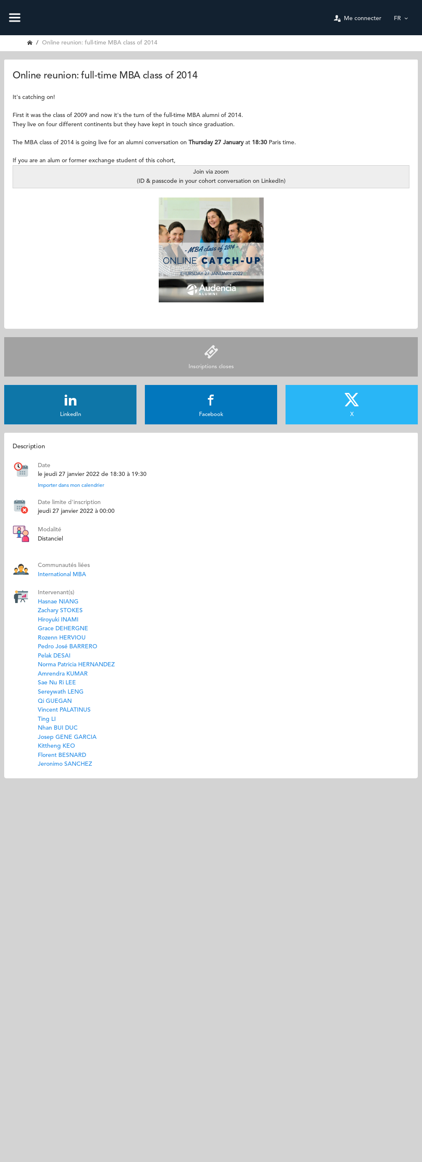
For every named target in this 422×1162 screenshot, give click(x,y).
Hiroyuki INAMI (58, 620)
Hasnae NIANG (58, 602)
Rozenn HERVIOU (62, 638)
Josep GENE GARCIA (67, 737)
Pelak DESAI (54, 656)
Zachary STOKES (60, 610)
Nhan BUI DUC (58, 728)
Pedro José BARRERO (67, 647)
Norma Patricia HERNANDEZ (76, 665)
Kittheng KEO (56, 746)
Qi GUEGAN (55, 701)
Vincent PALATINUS (64, 710)
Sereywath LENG (61, 692)
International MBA (62, 574)
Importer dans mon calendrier (71, 485)
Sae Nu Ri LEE (57, 683)
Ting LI (47, 719)
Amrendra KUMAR (63, 674)
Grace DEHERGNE (63, 629)
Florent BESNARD (62, 755)
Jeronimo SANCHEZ (65, 764)
